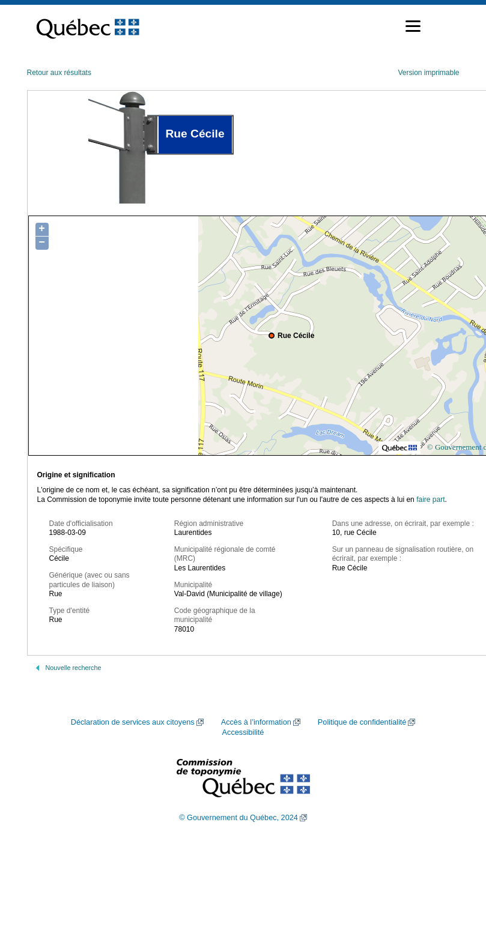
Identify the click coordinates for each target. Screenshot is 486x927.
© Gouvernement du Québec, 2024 (238, 818)
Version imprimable (428, 72)
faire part (430, 499)
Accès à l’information (256, 722)
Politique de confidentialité (362, 722)
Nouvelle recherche (74, 667)
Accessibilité (243, 732)
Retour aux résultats (59, 72)
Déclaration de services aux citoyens (133, 722)
